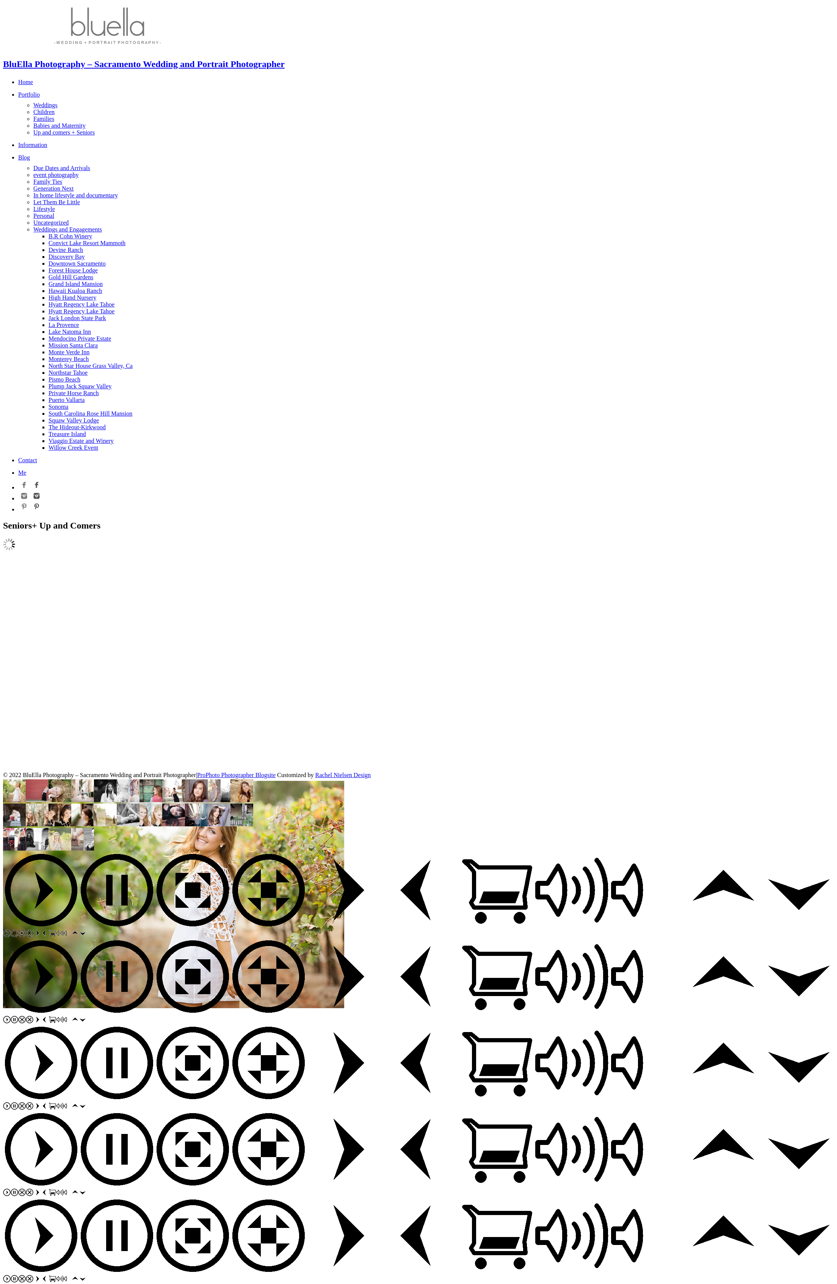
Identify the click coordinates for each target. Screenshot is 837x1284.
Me (22, 472)
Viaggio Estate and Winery (81, 441)
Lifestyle (44, 209)
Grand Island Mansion (76, 284)
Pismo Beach (64, 379)
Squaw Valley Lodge (74, 420)
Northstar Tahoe (68, 372)
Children (44, 112)
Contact (27, 460)
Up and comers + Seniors (64, 132)
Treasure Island (67, 434)
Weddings (45, 105)
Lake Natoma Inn (70, 331)
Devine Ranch (66, 250)
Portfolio (29, 94)
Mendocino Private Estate (80, 338)
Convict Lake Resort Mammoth (87, 243)
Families (43, 119)
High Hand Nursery (72, 297)
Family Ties (47, 181)
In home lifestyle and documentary (75, 195)
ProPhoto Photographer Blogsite (236, 775)
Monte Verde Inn (69, 352)
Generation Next (53, 188)
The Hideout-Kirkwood (77, 427)
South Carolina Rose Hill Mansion (90, 413)
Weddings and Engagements (67, 229)
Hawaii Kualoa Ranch (75, 291)
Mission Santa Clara (73, 345)
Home (25, 82)
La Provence (64, 325)
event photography (56, 175)
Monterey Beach (69, 359)
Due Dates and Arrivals (61, 168)
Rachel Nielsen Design (343, 775)
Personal (43, 216)
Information (32, 145)
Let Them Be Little (56, 202)
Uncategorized (51, 222)
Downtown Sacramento (77, 263)
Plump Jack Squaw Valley (80, 386)
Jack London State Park (77, 318)
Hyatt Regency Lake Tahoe (81, 304)
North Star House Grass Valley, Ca (91, 366)
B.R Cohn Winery (70, 236)
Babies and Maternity (59, 125)
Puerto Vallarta (67, 400)
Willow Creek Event (73, 447)
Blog (24, 157)
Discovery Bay (67, 256)
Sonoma (58, 406)
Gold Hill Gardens (71, 277)
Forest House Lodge (73, 270)
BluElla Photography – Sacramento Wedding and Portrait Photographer (144, 64)
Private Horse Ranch (74, 393)
